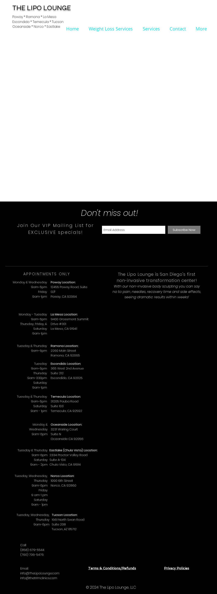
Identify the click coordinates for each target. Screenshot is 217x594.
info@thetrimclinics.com (38, 578)
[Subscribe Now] (184, 230)
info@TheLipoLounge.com (39, 573)
